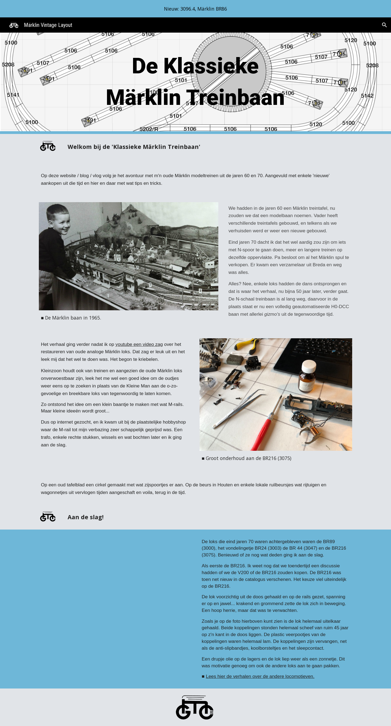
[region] (195, 8)
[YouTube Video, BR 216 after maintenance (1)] (115, 596)
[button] (384, 25)
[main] (195, 83)
